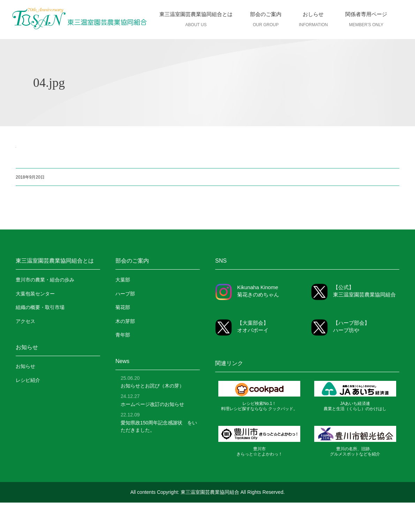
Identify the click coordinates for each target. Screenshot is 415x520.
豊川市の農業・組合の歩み (45, 279)
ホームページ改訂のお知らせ (152, 404)
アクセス (25, 321)
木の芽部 (125, 321)
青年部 (122, 334)
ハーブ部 (125, 293)
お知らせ (25, 366)
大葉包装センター (35, 293)
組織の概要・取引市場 (40, 307)
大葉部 (122, 279)
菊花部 (122, 307)
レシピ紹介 (28, 380)
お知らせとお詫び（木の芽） (152, 385)
